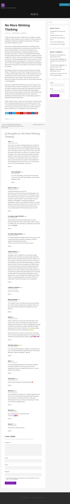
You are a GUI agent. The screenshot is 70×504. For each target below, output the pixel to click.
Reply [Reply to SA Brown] (9, 404)
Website (7, 471)
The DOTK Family (15, 33)
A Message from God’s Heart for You (58, 60)
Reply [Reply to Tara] (9, 166)
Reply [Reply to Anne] (9, 373)
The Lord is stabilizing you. (57, 42)
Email (6, 464)
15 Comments (23, 33)
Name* (57, 84)
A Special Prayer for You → (39, 124)
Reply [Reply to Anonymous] (9, 385)
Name (6, 458)
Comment (8, 442)
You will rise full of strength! (57, 44)
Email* (57, 90)
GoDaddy (46, 497)
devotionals (11, 119)
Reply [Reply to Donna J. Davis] (9, 211)
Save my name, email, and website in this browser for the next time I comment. (22, 479)
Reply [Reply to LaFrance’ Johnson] (9, 294)
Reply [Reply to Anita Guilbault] (12, 182)
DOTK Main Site (64, 4)
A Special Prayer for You (56, 35)
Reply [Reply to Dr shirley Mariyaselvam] (9, 246)
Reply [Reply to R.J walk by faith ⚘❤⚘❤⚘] (9, 228)
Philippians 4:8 (16, 42)
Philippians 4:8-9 (34, 195)
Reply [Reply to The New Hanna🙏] (9, 355)
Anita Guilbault (15, 172)
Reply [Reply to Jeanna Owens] (9, 282)
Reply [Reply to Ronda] (9, 339)
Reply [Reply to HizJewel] (9, 418)
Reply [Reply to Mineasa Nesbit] (9, 311)
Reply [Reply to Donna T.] (9, 430)
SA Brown (11, 391)
